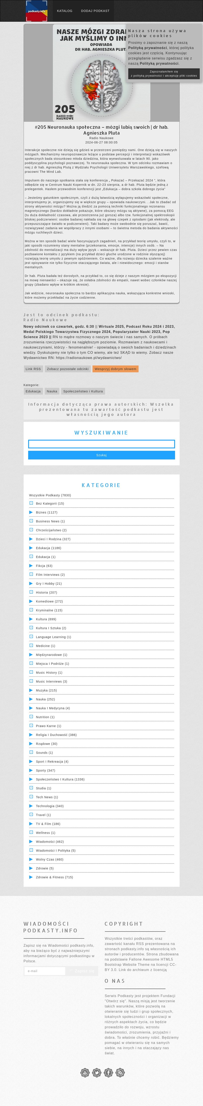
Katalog (65, 11)
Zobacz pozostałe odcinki (68, 369)
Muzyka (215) (46, 690)
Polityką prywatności (147, 48)
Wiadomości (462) (50, 841)
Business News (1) (50, 521)
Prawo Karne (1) (48, 726)
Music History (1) (49, 672)
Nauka (52, 391)
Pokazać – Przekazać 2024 (132, 180)
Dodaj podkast (95, 11)
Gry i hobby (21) (49, 583)
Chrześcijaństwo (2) (51, 530)
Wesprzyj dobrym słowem (115, 369)
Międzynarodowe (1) (51, 655)
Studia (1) (43, 788)
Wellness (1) (45, 832)
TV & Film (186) (48, 824)
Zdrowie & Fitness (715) (54, 877)
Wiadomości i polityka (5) (56, 850)
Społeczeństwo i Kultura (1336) (60, 779)
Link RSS (33, 369)
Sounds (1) (44, 752)
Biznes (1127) (46, 512)
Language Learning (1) (53, 637)
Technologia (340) (50, 806)
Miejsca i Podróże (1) (52, 663)
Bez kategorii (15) (50, 503)
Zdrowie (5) (45, 868)
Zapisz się (81, 971)
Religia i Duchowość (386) (56, 735)
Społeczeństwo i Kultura (83, 391)
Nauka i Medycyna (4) (53, 708)
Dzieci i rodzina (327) (53, 539)
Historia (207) (46, 592)
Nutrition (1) (45, 717)
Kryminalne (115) (49, 610)
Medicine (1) (45, 646)
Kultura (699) (46, 619)
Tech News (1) (47, 797)
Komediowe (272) (49, 601)
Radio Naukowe (45, 319)
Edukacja (33, 391)
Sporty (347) (45, 770)
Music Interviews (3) (51, 681)
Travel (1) (43, 815)
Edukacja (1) (46, 557)
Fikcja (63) (44, 566)
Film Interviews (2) (50, 574)
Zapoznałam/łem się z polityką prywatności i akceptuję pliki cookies (164, 73)
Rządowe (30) (46, 744)
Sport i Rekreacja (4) (52, 761)
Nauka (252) (45, 699)
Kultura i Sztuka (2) (51, 628)
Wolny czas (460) (49, 859)
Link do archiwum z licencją (143, 970)
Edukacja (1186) (48, 548)
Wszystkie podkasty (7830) (50, 495)
